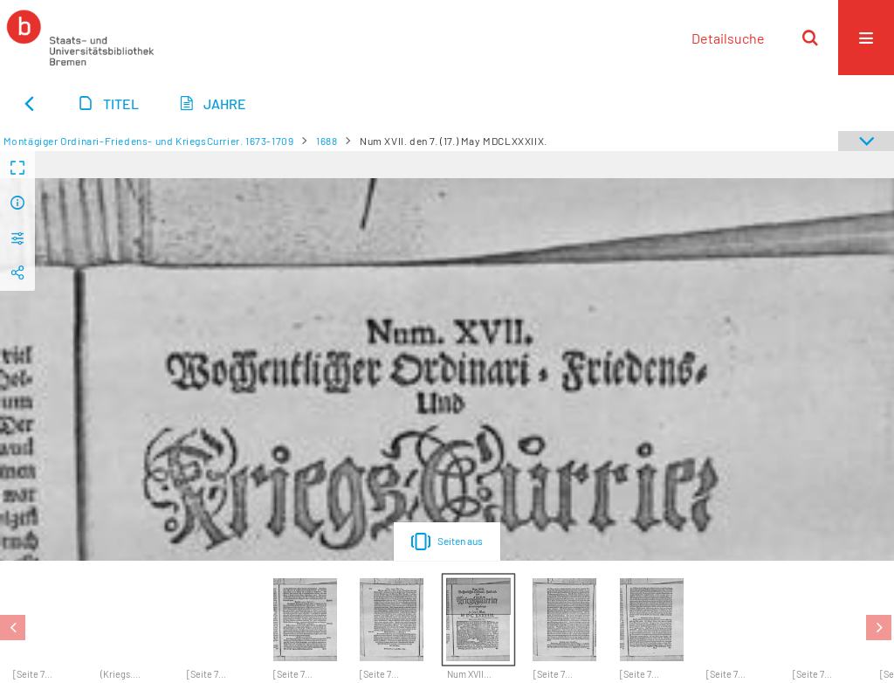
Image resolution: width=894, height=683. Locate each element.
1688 (326, 141)
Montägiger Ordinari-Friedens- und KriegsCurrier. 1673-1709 (148, 141)
